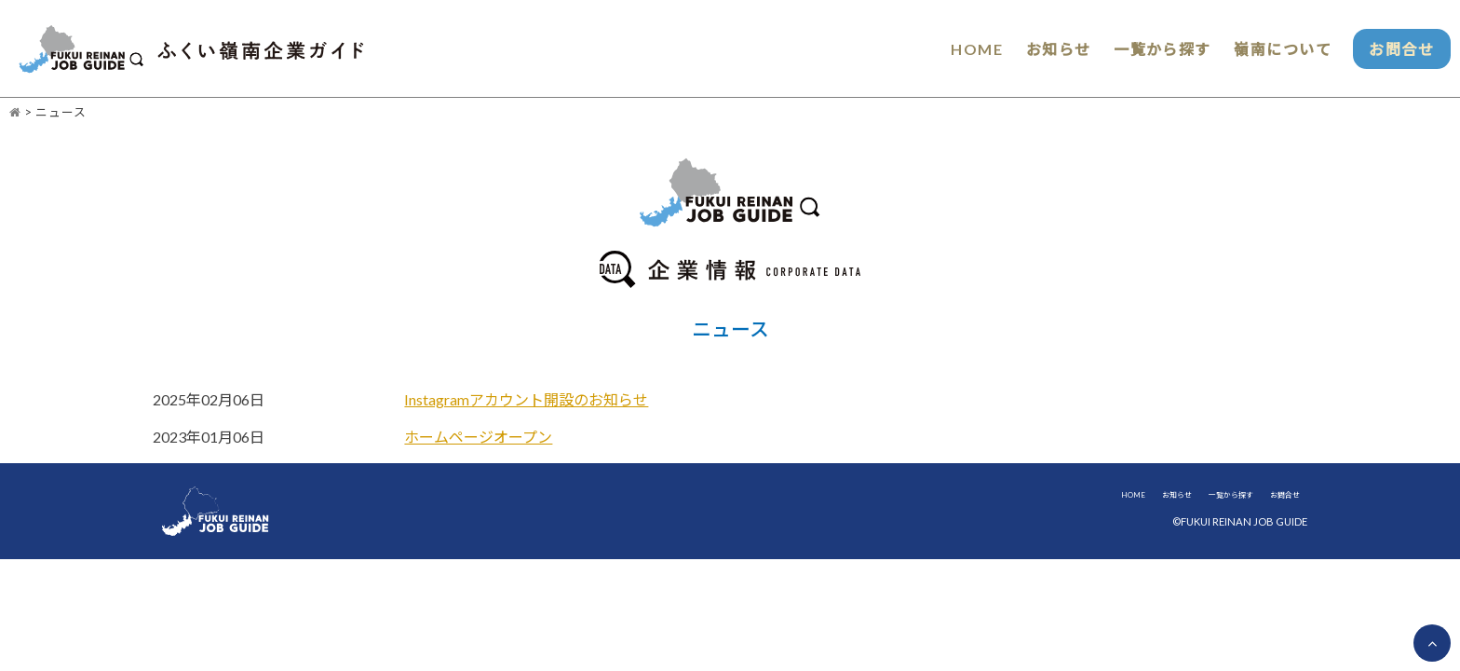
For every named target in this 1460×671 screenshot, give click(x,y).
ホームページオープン (478, 437)
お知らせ (1034, 49)
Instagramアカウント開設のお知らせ (526, 400)
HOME (950, 49)
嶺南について (1267, 49)
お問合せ (1394, 49)
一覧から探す (1142, 49)
